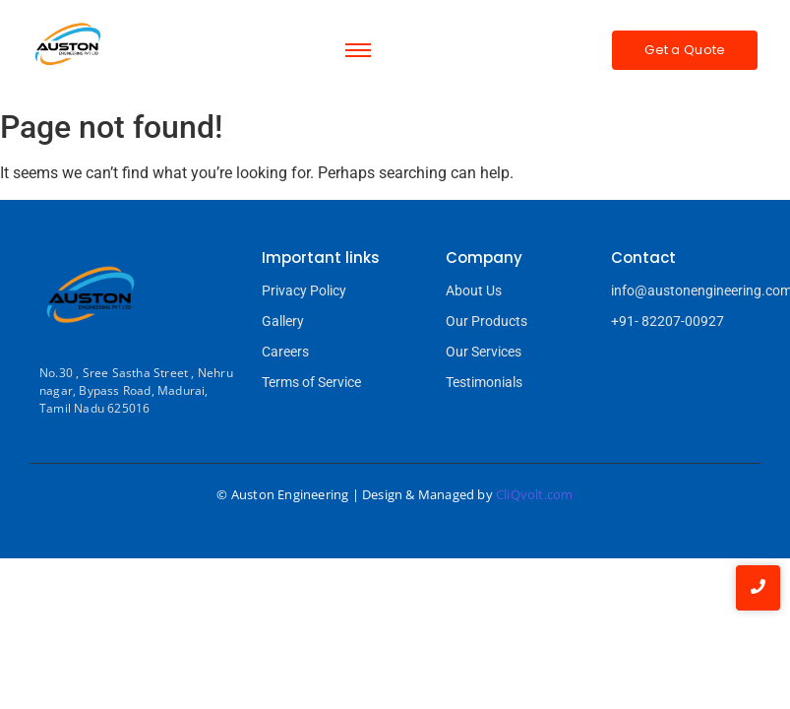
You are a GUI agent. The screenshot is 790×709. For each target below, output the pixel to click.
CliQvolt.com (534, 494)
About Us (474, 290)
